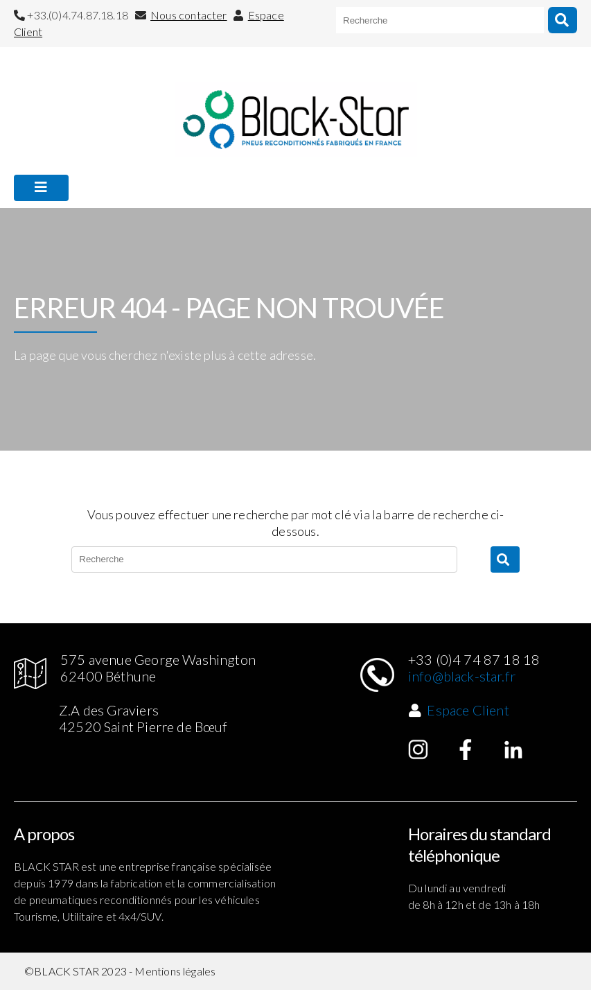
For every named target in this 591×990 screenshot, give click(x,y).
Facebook (465, 749)
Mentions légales (174, 971)
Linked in (513, 749)
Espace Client (468, 710)
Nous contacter (188, 14)
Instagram (418, 749)
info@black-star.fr (461, 676)
